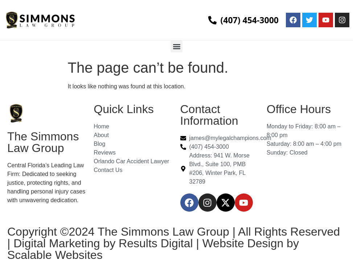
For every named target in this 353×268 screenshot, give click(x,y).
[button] (176, 46)
